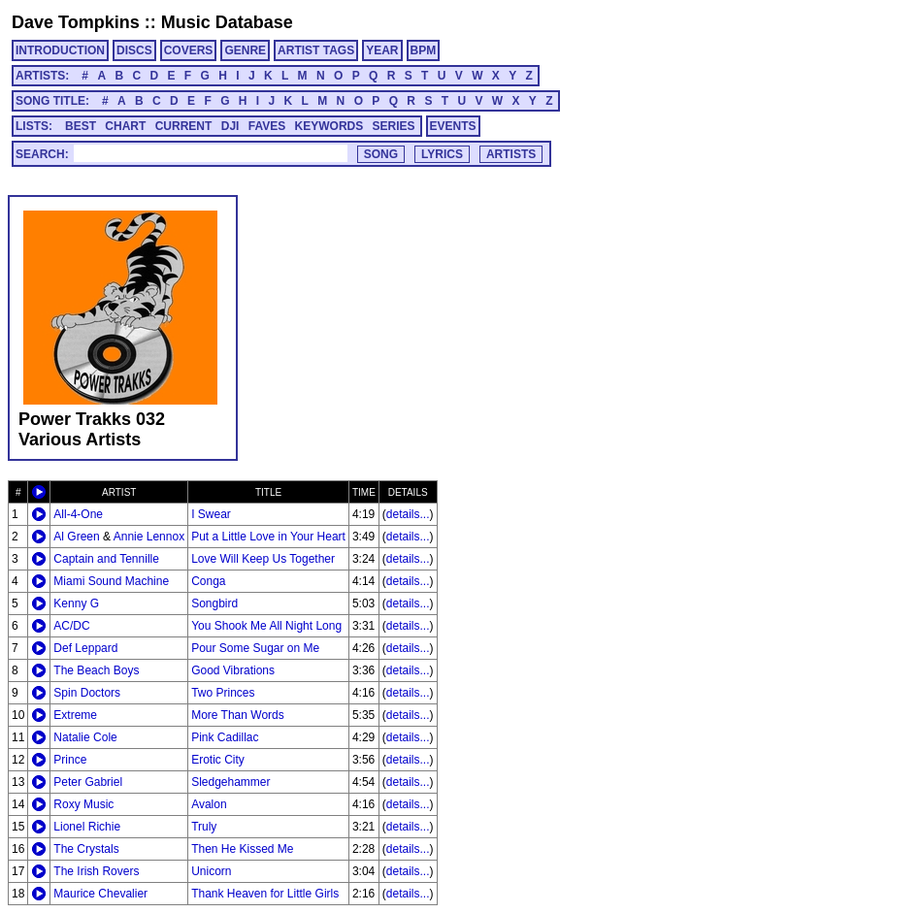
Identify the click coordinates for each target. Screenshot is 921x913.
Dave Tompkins (76, 22)
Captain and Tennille (106, 559)
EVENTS (453, 126)
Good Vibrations (233, 670)
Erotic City (218, 759)
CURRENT (184, 126)
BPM (424, 50)
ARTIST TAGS (316, 50)
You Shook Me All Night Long (266, 626)
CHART (125, 126)
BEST (80, 126)
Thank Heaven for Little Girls (265, 893)
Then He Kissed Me (242, 849)
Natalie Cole (84, 737)
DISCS (134, 50)
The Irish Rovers (96, 871)
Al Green (76, 536)
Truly (203, 826)
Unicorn (211, 871)
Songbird (214, 603)
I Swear (211, 514)
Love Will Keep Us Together (263, 559)
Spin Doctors (86, 693)
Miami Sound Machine (111, 581)
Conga (208, 581)
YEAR (382, 50)
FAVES (266, 126)
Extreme (75, 715)
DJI (230, 126)
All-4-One (78, 514)
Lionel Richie (86, 826)
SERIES (394, 126)
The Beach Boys (96, 670)
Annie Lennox (149, 536)
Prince (69, 759)
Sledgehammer (230, 782)
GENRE (245, 50)
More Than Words (237, 715)
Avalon (208, 804)
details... (408, 514)
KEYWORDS (329, 126)
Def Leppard (85, 648)
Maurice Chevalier (100, 893)
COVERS (189, 50)
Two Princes (222, 693)
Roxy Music (83, 804)
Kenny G (76, 603)
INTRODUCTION (60, 50)
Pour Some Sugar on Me (255, 648)
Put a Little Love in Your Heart (268, 536)
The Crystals (85, 849)
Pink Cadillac (224, 737)
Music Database (227, 22)
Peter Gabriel (87, 782)
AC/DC (71, 626)
